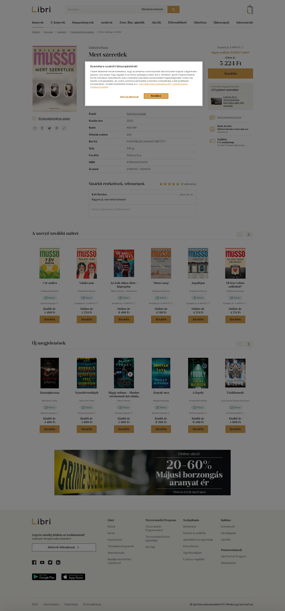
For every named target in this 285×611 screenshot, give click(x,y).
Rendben (156, 96)
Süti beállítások (129, 96)
